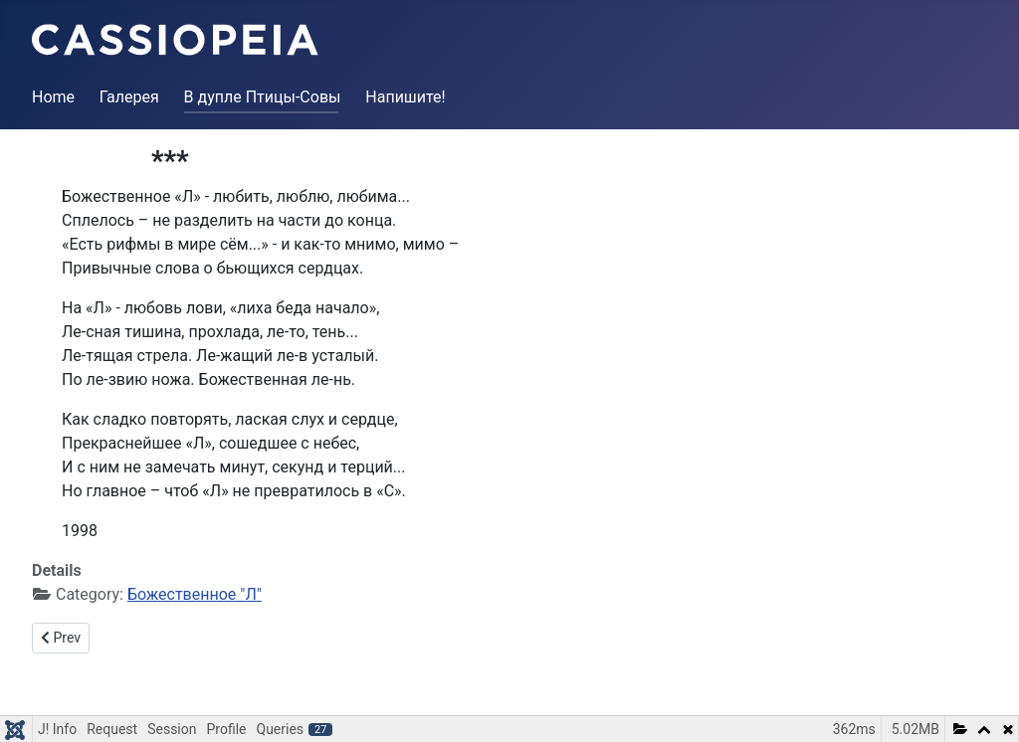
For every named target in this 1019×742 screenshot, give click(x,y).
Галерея (129, 97)
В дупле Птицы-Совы (262, 97)
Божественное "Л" (194, 594)
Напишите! (405, 97)
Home (53, 97)
